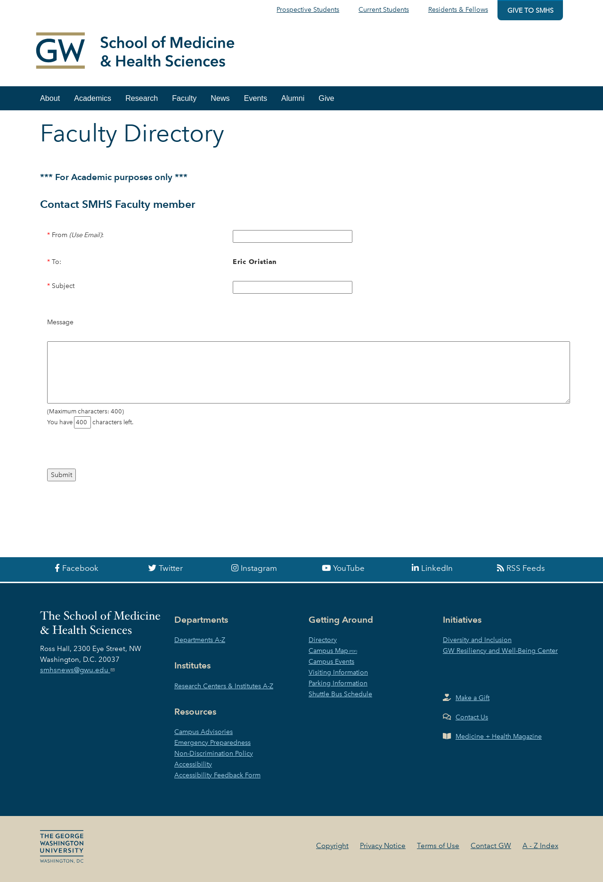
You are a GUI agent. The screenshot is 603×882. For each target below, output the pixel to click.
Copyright (332, 845)
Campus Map (328, 650)
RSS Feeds (525, 568)
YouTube (349, 568)
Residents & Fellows (458, 9)
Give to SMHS (530, 10)
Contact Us (472, 717)
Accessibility (193, 764)
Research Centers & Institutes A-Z (223, 686)
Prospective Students (308, 9)
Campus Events (331, 661)
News (220, 98)
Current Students (384, 9)
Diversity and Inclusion (477, 639)
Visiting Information (338, 672)
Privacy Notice (383, 845)
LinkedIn (437, 568)
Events (255, 98)
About (50, 98)
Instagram (259, 568)
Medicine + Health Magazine (499, 736)
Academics (92, 98)
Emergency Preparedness (212, 742)
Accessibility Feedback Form (217, 775)
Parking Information (338, 683)
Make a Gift (472, 697)
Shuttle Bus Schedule (340, 694)
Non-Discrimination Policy (213, 753)
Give (326, 98)
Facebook (80, 568)
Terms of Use (438, 845)
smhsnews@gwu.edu (78, 670)
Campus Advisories (203, 731)
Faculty (184, 98)
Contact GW (491, 845)
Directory (323, 639)
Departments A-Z (199, 639)
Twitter (171, 568)
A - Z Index (540, 845)
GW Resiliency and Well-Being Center (500, 650)
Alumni (292, 98)
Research (141, 98)
